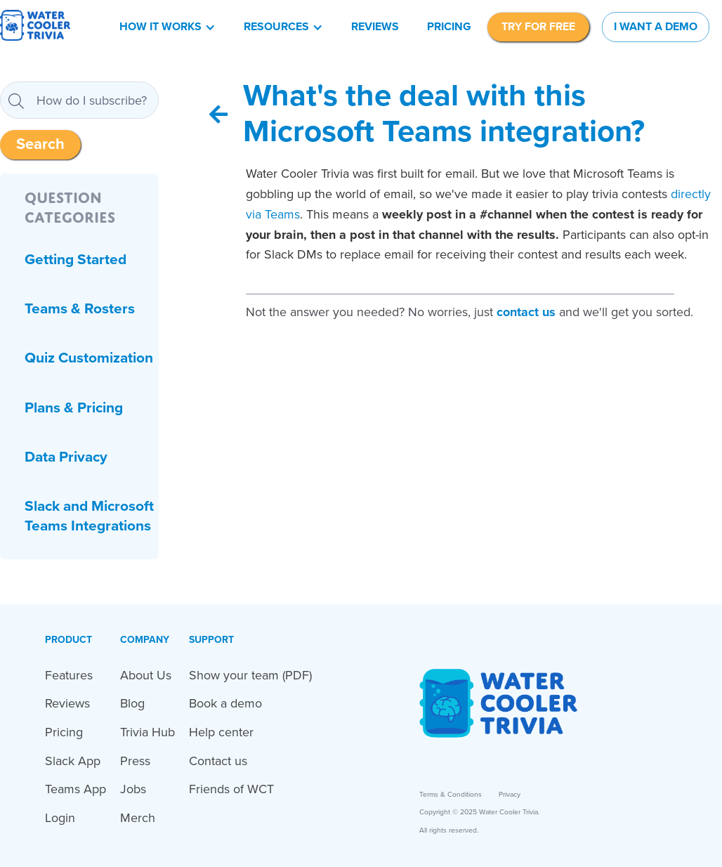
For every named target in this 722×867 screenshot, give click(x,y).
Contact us (218, 761)
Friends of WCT (231, 789)
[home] (35, 27)
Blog (132, 703)
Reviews (375, 27)
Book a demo (225, 703)
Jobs (133, 789)
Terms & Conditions (450, 794)
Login (60, 818)
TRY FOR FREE (538, 27)
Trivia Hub (147, 732)
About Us (145, 675)
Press (135, 761)
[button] (167, 27)
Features (69, 675)
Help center (221, 732)
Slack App (72, 761)
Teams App (75, 789)
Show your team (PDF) (250, 675)
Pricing (449, 27)
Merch (137, 818)
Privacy (509, 794)
